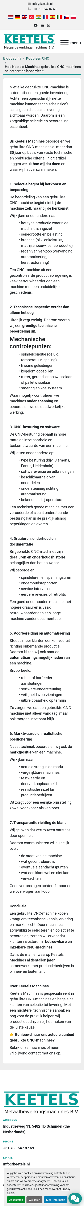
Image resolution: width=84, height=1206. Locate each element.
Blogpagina (12, 58)
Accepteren (16, 1199)
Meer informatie (55, 1199)
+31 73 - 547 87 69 (44, 9)
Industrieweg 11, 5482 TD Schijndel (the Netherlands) (37, 1129)
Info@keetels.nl (42, 3)
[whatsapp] (48, 25)
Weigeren (34, 1199)
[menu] (64, 42)
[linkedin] (42, 25)
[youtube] (36, 25)
